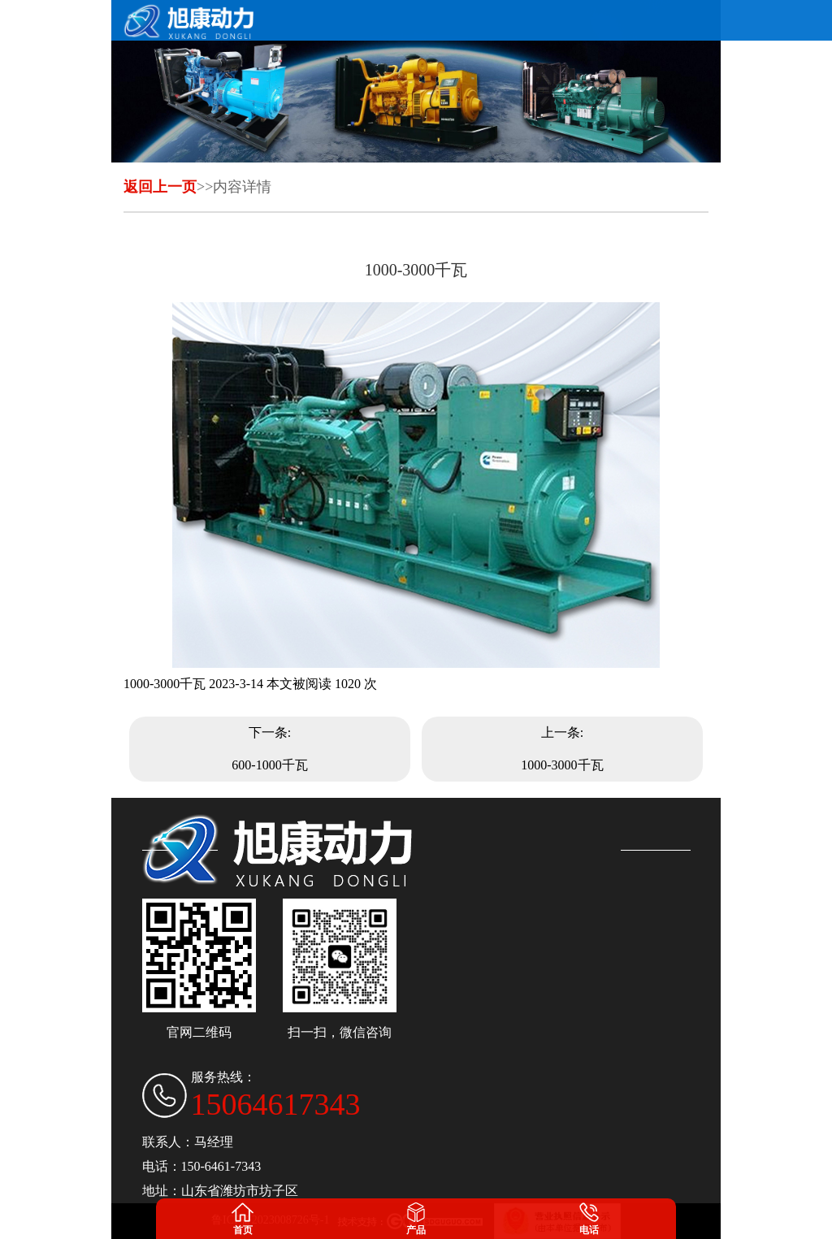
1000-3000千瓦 (562, 765)
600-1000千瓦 (269, 765)
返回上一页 (160, 187)
